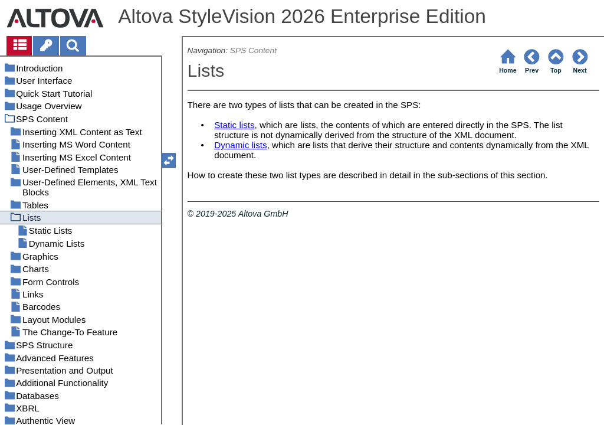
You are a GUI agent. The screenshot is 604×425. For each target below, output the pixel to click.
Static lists (234, 125)
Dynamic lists (240, 145)
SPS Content (253, 50)
